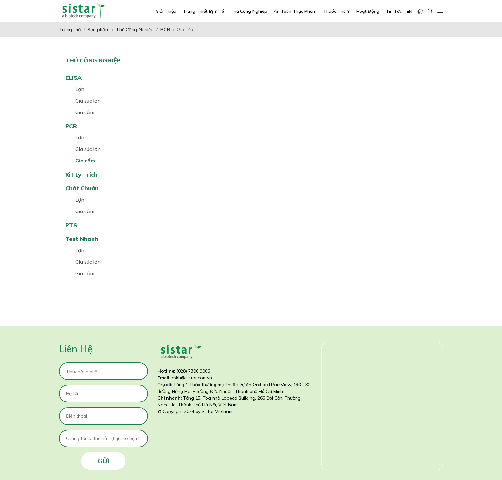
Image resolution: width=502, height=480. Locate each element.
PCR (71, 126)
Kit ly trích (81, 174)
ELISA (73, 77)
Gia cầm (84, 112)
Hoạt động (367, 11)
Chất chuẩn (82, 188)
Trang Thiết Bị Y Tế (203, 11)
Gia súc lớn (88, 100)
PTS (71, 225)
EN (409, 11)
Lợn (79, 89)
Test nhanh (81, 239)
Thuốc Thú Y (336, 11)
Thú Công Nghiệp (249, 11)
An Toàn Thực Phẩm (295, 11)
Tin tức (394, 11)
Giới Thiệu (166, 11)
